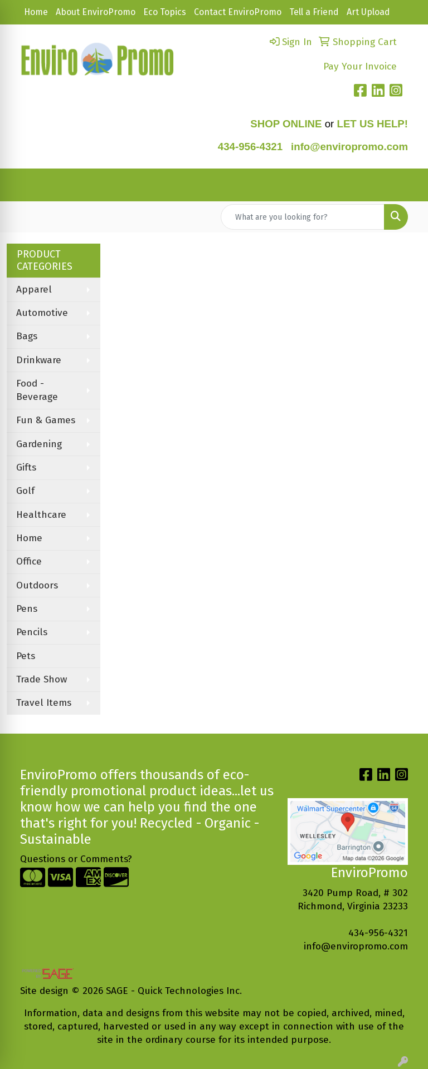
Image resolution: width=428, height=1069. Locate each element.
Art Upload (368, 12)
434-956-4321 (250, 146)
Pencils (31, 632)
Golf (25, 491)
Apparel (34, 289)
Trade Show (41, 679)
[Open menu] (406, 185)
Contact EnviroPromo (237, 12)
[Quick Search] (303, 217)
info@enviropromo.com (356, 946)
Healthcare (41, 515)
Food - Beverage (37, 390)
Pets (25, 656)
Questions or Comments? (76, 859)
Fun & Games (45, 420)
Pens (26, 609)
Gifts (26, 467)
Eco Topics (164, 12)
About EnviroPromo (95, 12)
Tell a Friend (314, 12)
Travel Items (43, 703)
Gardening (39, 444)
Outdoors (37, 585)
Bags (26, 336)
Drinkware (38, 360)
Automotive (42, 313)
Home (36, 12)
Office (29, 561)
